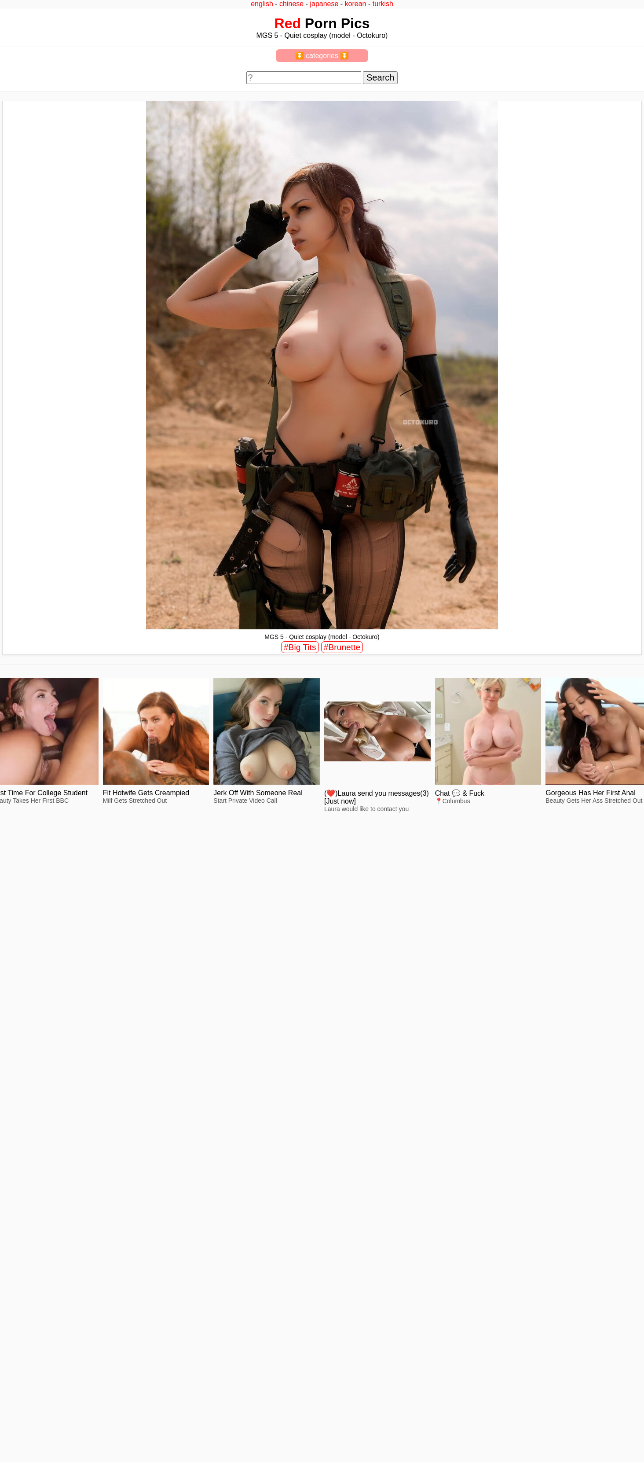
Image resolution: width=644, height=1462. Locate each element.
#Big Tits (300, 647)
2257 (14, 1432)
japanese (324, 3)
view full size (88, 957)
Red (287, 23)
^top (481, 1432)
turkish (383, 3)
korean (355, 3)
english (262, 3)
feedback (38, 1432)
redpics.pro (490, 1445)
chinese (291, 3)
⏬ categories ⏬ (322, 55)
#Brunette (342, 647)
